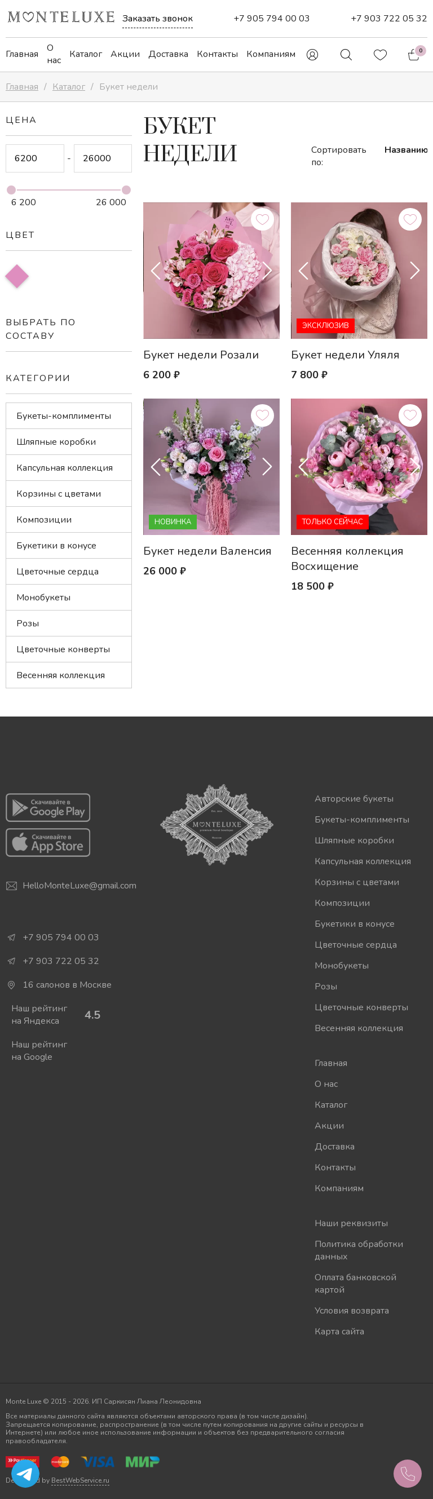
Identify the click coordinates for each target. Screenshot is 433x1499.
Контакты (217, 54)
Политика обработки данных (359, 1250)
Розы (27, 623)
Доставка (168, 54)
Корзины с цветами (58, 494)
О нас (54, 54)
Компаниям (270, 54)
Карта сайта (339, 1331)
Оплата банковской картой (355, 1283)
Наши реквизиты (351, 1223)
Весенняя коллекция (60, 675)
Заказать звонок (157, 18)
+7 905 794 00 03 (271, 18)
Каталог (85, 54)
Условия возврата (352, 1311)
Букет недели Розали (201, 354)
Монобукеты (43, 597)
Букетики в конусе (56, 546)
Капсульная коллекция (64, 468)
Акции (125, 54)
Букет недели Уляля (345, 354)
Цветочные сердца (57, 571)
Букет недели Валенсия (207, 551)
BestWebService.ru (80, 1480)
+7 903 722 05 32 (389, 18)
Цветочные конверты (63, 649)
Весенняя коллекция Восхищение (347, 558)
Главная (22, 54)
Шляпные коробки (56, 442)
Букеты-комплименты (63, 416)
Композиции (44, 520)
